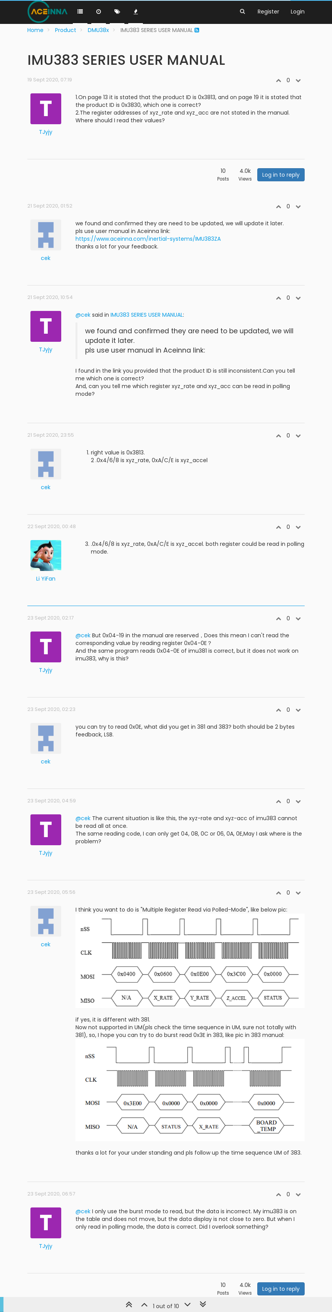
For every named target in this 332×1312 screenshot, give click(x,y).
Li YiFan (45, 579)
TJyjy (45, 132)
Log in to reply (281, 175)
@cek (83, 315)
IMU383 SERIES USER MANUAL (147, 315)
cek (45, 258)
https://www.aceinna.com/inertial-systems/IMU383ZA (148, 239)
